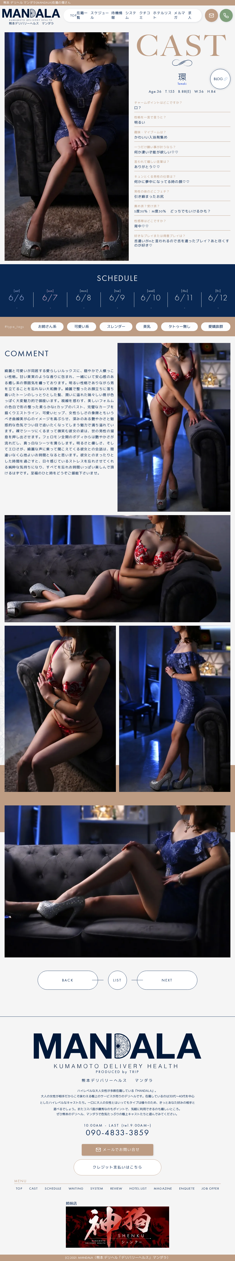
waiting (76, 1188)
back (68, 980)
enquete (187, 1188)
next (167, 980)
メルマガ (179, 15)
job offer (210, 1188)
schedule (53, 1188)
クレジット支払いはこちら (117, 1167)
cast (33, 1188)
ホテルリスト (162, 15)
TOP (73, 15)
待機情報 (117, 15)
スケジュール (99, 15)
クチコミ (145, 15)
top (19, 1188)
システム (131, 15)
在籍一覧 (82, 15)
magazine (163, 1188)
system (96, 1188)
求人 (190, 15)
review (116, 1188)
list (117, 980)
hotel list (138, 1188)
